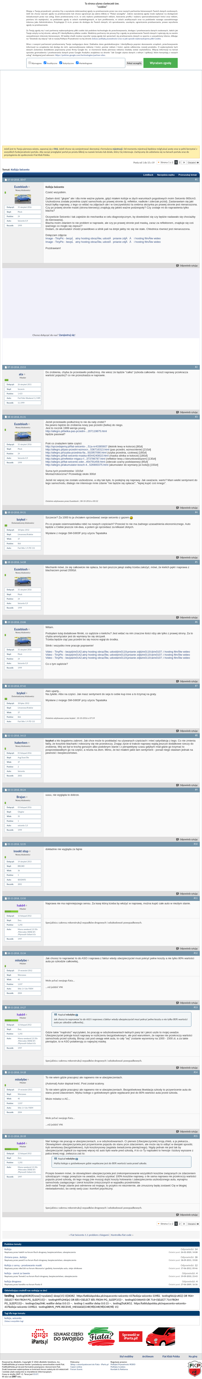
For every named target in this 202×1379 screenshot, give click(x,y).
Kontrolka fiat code (121, 1234)
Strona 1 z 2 (167, 162)
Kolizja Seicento (20, 169)
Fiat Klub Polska (171, 1356)
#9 (196, 789)
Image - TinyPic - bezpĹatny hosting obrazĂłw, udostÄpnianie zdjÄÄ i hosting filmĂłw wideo (103, 238)
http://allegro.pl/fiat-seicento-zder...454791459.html (75, 461)
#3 (196, 416)
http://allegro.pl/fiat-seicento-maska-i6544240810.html (77, 455)
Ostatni (193, 162)
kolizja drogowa (12, 1281)
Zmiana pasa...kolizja (15, 1257)
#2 (196, 367)
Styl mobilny (126, 1356)
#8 (196, 735)
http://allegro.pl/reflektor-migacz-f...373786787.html (75, 458)
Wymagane (35, 63)
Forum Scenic (76, 1369)
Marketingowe (84, 63)
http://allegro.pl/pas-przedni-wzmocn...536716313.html (77, 449)
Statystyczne (66, 63)
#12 (196, 953)
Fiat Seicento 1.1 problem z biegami (90, 1234)
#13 (196, 1007)
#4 (196, 512)
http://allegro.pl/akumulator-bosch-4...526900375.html (77, 464)
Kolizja (7, 1249)
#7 (196, 685)
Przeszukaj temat (188, 175)
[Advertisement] (47, 97)
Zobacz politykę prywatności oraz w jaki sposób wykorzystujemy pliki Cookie (126, 38)
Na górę (193, 1356)
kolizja (7, 1318)
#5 (196, 562)
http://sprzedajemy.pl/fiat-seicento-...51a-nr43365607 (76, 446)
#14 (196, 1072)
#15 (196, 1136)
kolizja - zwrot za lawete (17, 1273)
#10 (196, 843)
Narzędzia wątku (166, 175)
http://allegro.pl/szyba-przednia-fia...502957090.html (76, 452)
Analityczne (50, 63)
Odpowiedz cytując (187, 265)
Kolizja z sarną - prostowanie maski (23, 1265)
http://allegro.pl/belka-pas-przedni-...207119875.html (76, 431)
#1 (196, 179)
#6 (196, 622)
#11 (196, 898)
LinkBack (148, 175)
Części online (76, 1367)
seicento (16, 1318)
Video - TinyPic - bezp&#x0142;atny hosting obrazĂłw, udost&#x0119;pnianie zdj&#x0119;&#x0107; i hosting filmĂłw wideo (118, 651)
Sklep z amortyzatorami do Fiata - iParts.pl (89, 1364)
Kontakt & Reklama (119, 1369)
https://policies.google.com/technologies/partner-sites (80, 55)
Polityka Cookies (118, 1367)
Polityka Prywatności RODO (123, 1364)
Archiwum (147, 1356)
